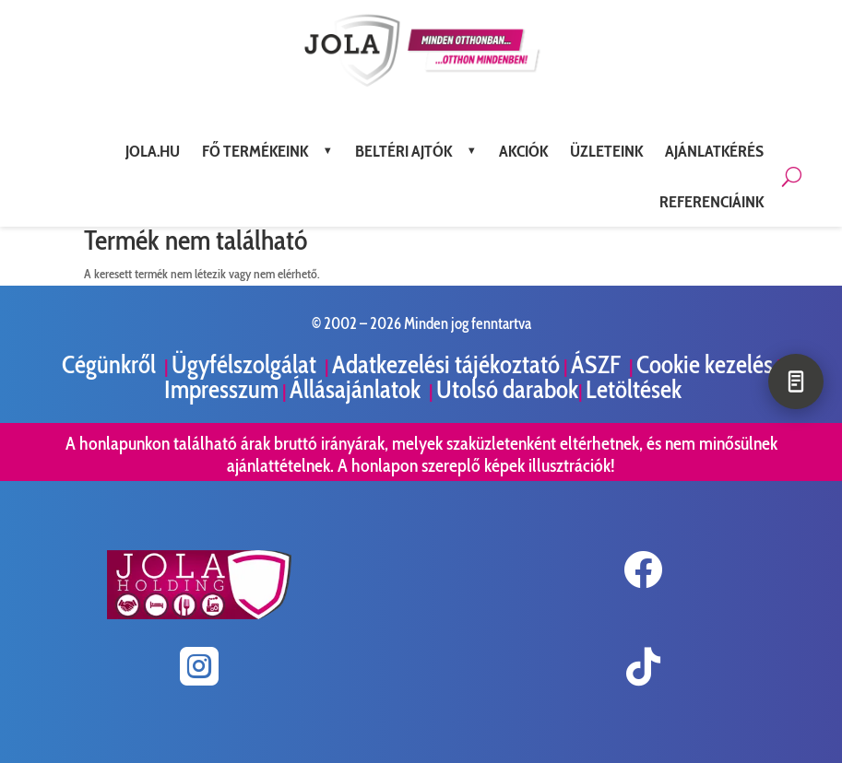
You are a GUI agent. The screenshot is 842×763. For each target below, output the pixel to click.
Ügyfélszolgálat (246, 364)
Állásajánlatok (357, 389)
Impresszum (221, 389)
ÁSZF (598, 364)
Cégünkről (111, 364)
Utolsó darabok (507, 389)
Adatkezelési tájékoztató (446, 364)
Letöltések (634, 389)
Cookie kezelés (704, 364)
